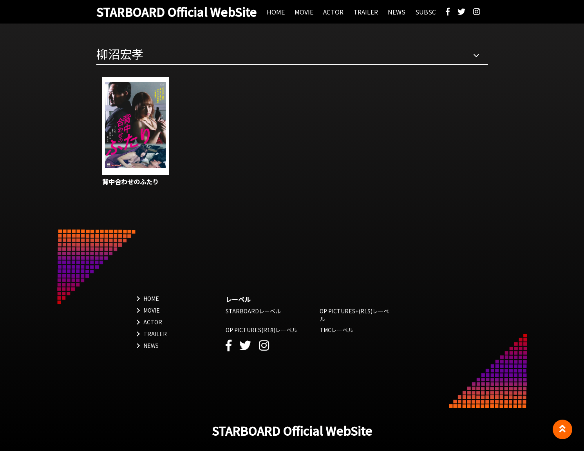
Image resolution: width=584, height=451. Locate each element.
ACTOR (152, 322)
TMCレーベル (336, 330)
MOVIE (151, 310)
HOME (151, 298)
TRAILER (155, 334)
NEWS (151, 345)
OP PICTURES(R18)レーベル (261, 330)
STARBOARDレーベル (253, 311)
